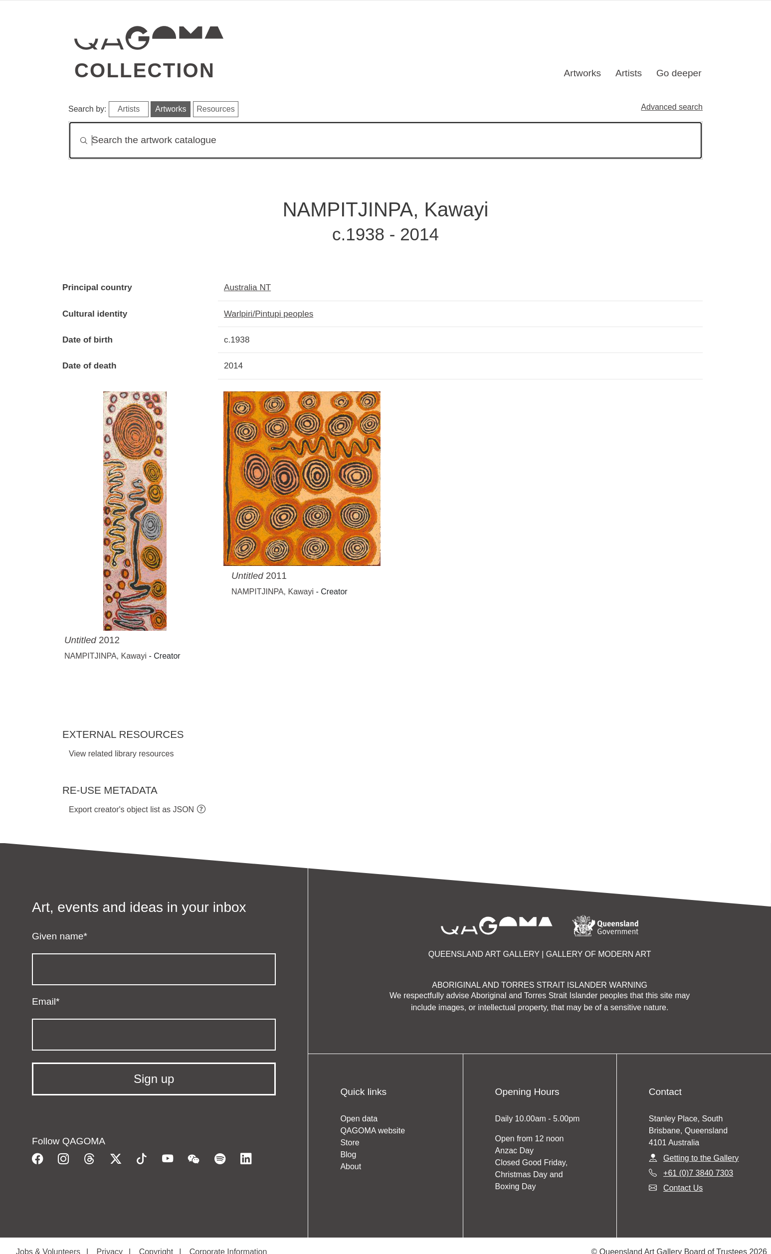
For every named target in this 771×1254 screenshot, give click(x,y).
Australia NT (247, 287)
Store (349, 1142)
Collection (144, 70)
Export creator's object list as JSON (131, 809)
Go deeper (679, 73)
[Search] (385, 140)
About (350, 1166)
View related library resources (121, 753)
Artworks (582, 73)
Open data (359, 1118)
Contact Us (683, 1188)
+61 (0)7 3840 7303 (698, 1173)
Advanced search (672, 107)
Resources (215, 109)
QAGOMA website (372, 1130)
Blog (348, 1154)
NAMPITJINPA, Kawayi (105, 656)
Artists (628, 73)
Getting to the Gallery (701, 1158)
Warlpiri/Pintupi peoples (268, 314)
